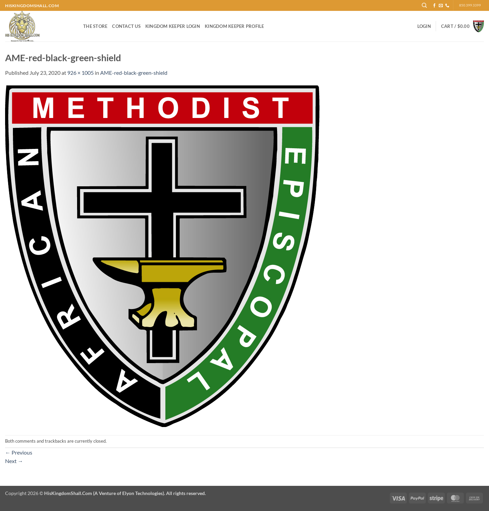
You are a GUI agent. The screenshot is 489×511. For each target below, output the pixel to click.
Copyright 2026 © (105, 493)
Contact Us (126, 26)
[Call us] (447, 5)
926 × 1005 (80, 72)
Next (14, 461)
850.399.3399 (470, 5)
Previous (18, 452)
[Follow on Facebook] (434, 5)
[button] (424, 26)
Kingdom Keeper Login (172, 26)
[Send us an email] (441, 5)
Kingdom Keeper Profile (234, 26)
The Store (95, 26)
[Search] (424, 5)
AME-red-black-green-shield (133, 72)
